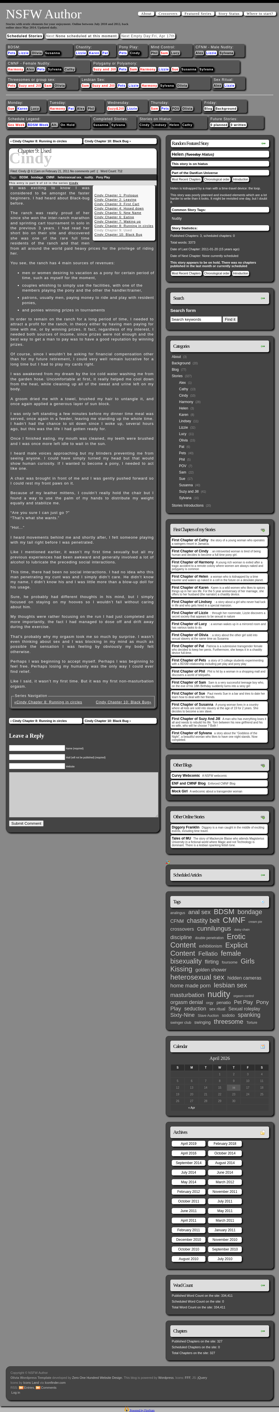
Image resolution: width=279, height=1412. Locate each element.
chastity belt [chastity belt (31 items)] (203, 920)
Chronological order (217, 179)
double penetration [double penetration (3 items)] (209, 938)
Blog (208, 108)
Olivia (37, 53)
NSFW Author (43, 14)
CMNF (50, 177)
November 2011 (224, 1192)
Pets (12, 53)
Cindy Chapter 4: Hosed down (119, 208)
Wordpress (166, 1377)
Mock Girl (180, 791)
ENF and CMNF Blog (189, 783)
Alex (199, 53)
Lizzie (24, 53)
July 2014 (188, 1172)
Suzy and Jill (104, 69)
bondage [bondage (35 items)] (249, 912)
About (146, 14)
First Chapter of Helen (190, 576)
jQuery (202, 1377)
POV (176, 108)
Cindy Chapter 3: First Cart (117, 204)
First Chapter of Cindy (190, 551)
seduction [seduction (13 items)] (195, 1009)
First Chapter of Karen (190, 588)
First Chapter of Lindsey (192, 602)
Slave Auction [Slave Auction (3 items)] (208, 1016)
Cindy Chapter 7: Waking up (117, 221)
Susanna (52, 53)
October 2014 (225, 1153)
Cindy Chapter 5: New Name (118, 212)
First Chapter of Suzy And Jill (196, 719)
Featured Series (198, 14)
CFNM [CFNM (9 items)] (177, 921)
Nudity (177, 219)
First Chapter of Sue (188, 693)
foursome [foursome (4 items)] (229, 962)
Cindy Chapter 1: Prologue (116, 195)
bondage (37, 177)
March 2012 (225, 1182)
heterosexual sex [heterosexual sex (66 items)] (197, 977)
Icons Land (31, 1382)
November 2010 (224, 1240)
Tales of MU (181, 838)
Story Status (229, 14)
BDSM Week (38, 125)
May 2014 (188, 1182)
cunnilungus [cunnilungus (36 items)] (214, 928)
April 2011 (188, 1220)
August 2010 (188, 1259)
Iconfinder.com (55, 1382)
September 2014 (189, 1163)
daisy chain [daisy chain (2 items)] (242, 929)
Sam (164, 53)
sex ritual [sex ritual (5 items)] (217, 1009)
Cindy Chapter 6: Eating (114, 217)
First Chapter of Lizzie (190, 613)
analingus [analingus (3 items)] (177, 913)
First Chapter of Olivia (190, 635)
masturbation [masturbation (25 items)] (187, 995)
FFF (187, 1377)
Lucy (175, 53)
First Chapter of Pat (188, 646)
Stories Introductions (187, 505)
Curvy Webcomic (186, 776)
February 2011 (188, 1230)
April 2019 (188, 1144)
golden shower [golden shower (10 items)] (210, 969)
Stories (177, 376)
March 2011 (225, 1220)
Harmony (16, 69)
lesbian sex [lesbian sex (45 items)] (230, 985)
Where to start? (260, 14)
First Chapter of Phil (188, 671)
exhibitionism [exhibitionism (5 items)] (210, 946)
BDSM (23, 177)
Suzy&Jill (116, 108)
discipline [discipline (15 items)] (181, 937)
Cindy (135, 53)
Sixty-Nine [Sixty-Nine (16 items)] (182, 1015)
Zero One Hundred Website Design (96, 1377)
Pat (105, 53)
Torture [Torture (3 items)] (251, 1023)
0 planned (219, 125)
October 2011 (188, 1201)
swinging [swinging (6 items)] (202, 1022)
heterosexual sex (69, 177)
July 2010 (224, 1259)
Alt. (54, 125)
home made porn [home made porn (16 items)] (190, 985)
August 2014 (225, 1163)
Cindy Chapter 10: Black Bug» (123, 702)
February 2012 (188, 1192)
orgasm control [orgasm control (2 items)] (243, 996)
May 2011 (225, 1211)
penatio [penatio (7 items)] (224, 1002)
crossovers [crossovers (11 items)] (182, 929)
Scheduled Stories (24, 36)
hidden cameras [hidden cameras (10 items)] (245, 977)
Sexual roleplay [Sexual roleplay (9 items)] (244, 1008)
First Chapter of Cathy (190, 540)
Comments (48, 1387)
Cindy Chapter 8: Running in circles (39, 141)
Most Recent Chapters (186, 179)
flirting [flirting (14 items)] (212, 962)
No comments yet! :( (84, 171)
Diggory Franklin (185, 827)
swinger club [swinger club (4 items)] (180, 1022)
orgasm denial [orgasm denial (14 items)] (186, 1002)
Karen (94, 53)
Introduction (240, 179)
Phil (154, 53)
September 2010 (225, 1249)
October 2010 (188, 1249)
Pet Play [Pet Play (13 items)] (243, 1002)
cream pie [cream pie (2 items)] (255, 921)
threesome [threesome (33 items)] (229, 1021)
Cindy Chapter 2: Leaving (115, 199)
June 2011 (188, 1211)
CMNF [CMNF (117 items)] (234, 920)
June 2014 (225, 1172)
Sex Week (16, 125)
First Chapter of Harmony (193, 562)
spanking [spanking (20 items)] (249, 1015)
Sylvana (226, 53)
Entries (29, 1387)
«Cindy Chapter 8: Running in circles (48, 702)
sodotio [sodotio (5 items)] (228, 1015)
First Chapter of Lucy (189, 624)
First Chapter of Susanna (192, 705)
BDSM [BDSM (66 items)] (224, 912)
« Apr (191, 1107)
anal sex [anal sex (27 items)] (199, 912)
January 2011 (225, 1230)
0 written (238, 125)
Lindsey (160, 125)
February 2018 (225, 1144)
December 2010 (188, 1240)
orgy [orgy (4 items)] (209, 1003)
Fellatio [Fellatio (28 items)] (208, 953)
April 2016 (188, 1153)
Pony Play (103, 177)
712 (119, 171)
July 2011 (224, 1201)
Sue (175, 69)
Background (226, 108)
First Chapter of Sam (189, 682)
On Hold (67, 125)
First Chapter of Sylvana (192, 733)
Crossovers (168, 14)
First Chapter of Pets (189, 660)
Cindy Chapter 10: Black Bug (106, 141)
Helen (174, 125)
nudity (88, 177)
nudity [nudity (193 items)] (219, 994)
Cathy (70, 69)
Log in (15, 1392)
